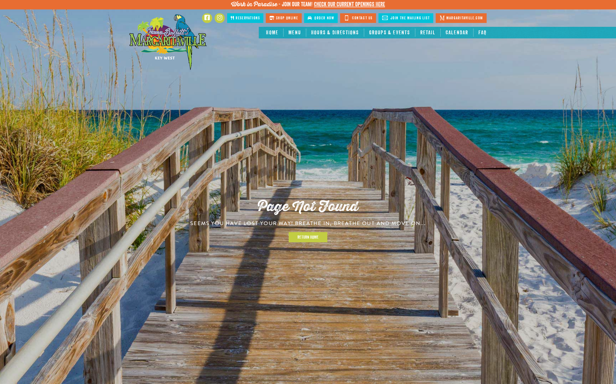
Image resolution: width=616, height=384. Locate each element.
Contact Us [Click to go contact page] (358, 18)
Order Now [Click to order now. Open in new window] (321, 18)
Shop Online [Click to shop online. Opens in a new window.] (283, 18)
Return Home (308, 237)
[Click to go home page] (168, 42)
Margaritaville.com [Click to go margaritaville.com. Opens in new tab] (461, 18)
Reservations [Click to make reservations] (245, 18)
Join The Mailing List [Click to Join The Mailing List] (406, 18)
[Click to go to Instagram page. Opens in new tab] (220, 18)
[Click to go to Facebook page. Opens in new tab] (207, 18)
